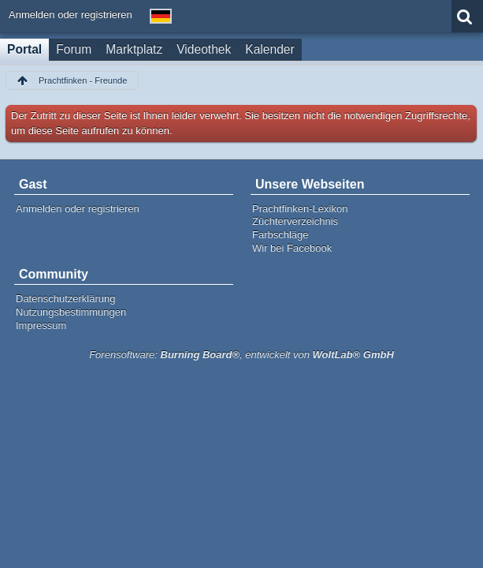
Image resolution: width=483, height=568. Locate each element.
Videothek (203, 49)
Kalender (269, 49)
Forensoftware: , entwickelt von (241, 355)
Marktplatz (134, 49)
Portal (24, 49)
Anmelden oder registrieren (70, 15)
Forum (73, 49)
